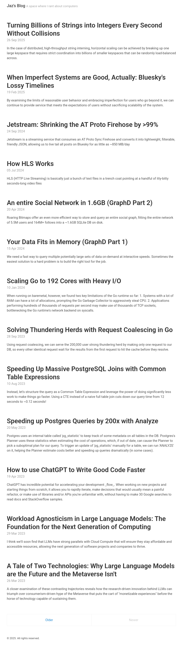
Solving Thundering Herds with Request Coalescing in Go (90, 330)
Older (49, 620)
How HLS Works (30, 164)
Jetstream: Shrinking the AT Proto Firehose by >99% (82, 124)
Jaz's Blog (16, 5)
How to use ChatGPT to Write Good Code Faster (76, 470)
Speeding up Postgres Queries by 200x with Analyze (82, 421)
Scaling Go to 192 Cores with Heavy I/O (64, 281)
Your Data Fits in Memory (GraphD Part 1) (67, 242)
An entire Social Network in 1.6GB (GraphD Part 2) (80, 203)
